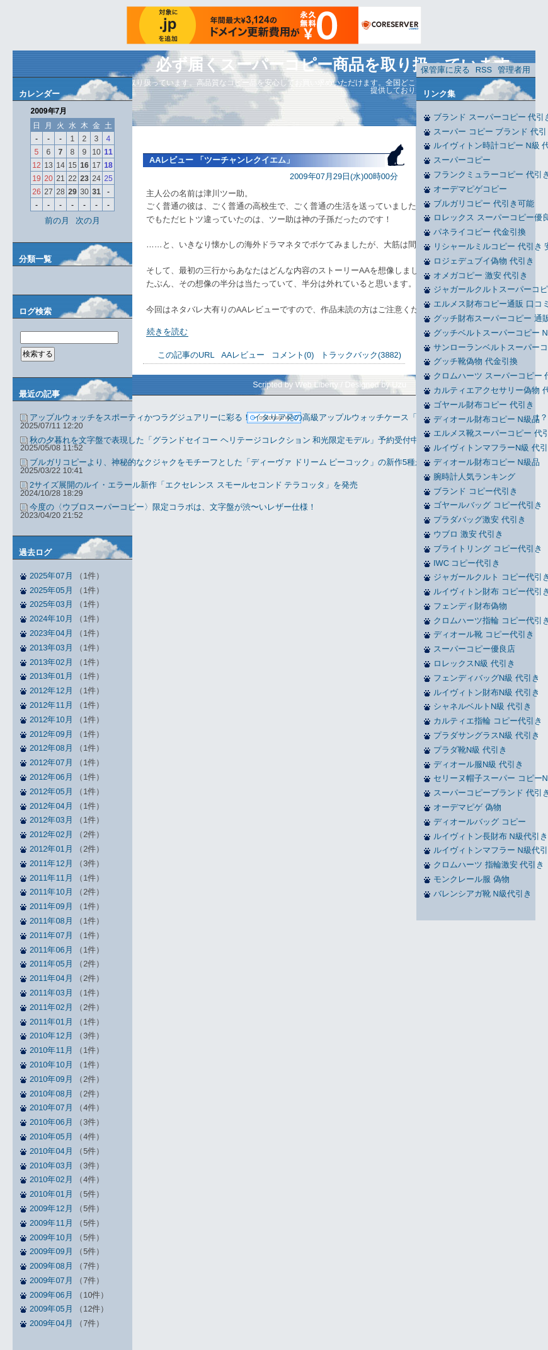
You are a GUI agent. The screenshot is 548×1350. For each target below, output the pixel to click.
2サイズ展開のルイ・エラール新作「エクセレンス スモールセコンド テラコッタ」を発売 (194, 485)
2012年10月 (51, 719)
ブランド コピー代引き (475, 491)
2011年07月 (51, 935)
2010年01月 (51, 1194)
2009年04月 (51, 1323)
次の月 (88, 220)
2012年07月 (51, 762)
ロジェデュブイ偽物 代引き (483, 261)
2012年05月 (51, 791)
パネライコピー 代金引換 (479, 232)
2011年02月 (51, 1007)
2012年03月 (51, 820)
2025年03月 (51, 604)
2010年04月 (51, 1151)
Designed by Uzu (375, 384)
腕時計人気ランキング (474, 476)
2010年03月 (51, 1165)
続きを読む (167, 331)
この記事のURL (186, 355)
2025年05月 (51, 590)
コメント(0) (292, 355)
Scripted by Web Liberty (295, 384)
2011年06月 (51, 949)
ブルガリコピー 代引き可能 (483, 203)
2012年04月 (51, 806)
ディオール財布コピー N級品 (486, 419)
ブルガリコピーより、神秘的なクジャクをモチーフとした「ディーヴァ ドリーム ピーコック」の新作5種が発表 (235, 462)
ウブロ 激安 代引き (468, 534)
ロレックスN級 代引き (474, 663)
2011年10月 (51, 891)
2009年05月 (51, 1308)
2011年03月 (51, 992)
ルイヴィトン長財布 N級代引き (490, 836)
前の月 (57, 220)
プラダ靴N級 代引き (470, 749)
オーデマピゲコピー (470, 189)
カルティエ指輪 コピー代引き (487, 720)
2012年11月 (51, 705)
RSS (484, 69)
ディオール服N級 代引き (478, 764)
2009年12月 (51, 1208)
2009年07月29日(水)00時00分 (344, 176)
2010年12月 (51, 1035)
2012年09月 (51, 734)
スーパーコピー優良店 (474, 649)
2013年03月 (51, 647)
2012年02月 (51, 834)
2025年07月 (51, 575)
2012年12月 (51, 690)
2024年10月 (51, 618)
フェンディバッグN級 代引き (486, 678)
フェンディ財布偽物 (470, 606)
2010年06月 (51, 1122)
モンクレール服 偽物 (471, 879)
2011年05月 (51, 963)
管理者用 (514, 69)
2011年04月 (51, 978)
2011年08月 (51, 920)
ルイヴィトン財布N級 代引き (486, 692)
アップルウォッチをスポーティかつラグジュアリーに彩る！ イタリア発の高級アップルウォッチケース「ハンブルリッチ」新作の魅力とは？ (289, 417)
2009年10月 (51, 1237)
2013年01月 (51, 676)
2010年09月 (51, 1079)
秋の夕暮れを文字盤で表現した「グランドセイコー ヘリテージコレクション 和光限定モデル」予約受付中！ (228, 440)
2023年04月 (51, 633)
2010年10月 (51, 1064)
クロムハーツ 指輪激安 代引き (488, 864)
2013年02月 (51, 662)
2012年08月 (51, 748)
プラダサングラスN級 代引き (486, 735)
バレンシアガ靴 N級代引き (482, 893)
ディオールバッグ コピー (479, 821)
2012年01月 (51, 849)
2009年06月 (51, 1295)
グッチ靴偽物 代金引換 (475, 361)
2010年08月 (51, 1093)
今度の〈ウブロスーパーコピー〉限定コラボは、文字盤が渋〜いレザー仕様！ (173, 507)
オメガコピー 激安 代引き (480, 275)
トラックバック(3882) (361, 355)
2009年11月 (51, 1223)
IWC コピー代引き (466, 563)
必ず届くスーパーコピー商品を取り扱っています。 (341, 64)
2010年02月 (51, 1179)
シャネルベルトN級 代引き (482, 706)
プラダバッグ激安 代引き (479, 519)
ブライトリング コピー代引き (487, 548)
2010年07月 (51, 1107)
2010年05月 (51, 1136)
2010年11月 (51, 1050)
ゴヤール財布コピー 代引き (483, 404)
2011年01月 (51, 1021)
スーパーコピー (462, 160)
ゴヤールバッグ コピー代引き (487, 505)
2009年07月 (51, 1280)
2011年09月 (51, 906)
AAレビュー (243, 355)
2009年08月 (51, 1266)
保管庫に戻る (445, 69)
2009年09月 (51, 1251)
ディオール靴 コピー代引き (483, 634)
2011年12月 (51, 863)
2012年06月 (51, 777)
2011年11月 (51, 878)
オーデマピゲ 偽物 (467, 807)
